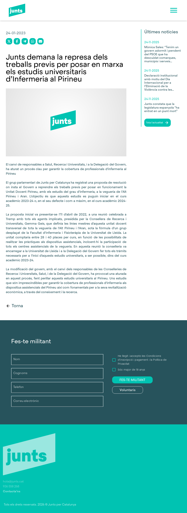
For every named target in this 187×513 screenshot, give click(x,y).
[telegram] (25, 41)
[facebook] (17, 41)
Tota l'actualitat (157, 122)
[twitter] (9, 41)
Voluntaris (128, 390)
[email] (40, 41)
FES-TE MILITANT (132, 380)
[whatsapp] (32, 41)
